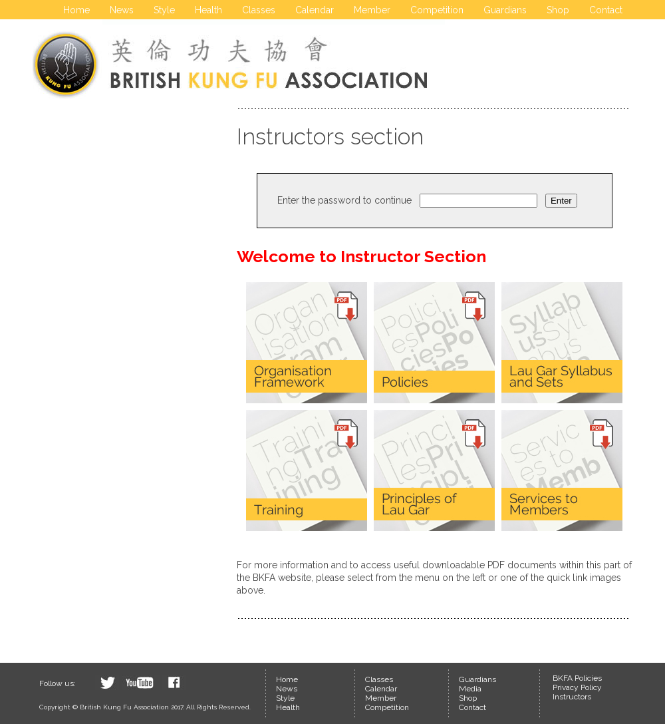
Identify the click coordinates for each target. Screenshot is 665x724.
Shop (558, 10)
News (122, 10)
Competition (437, 10)
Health (208, 10)
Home (76, 10)
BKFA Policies (577, 678)
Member (372, 10)
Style (164, 10)
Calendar (314, 10)
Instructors (572, 696)
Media (470, 688)
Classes (258, 10)
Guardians (505, 10)
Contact (605, 10)
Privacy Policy (577, 687)
